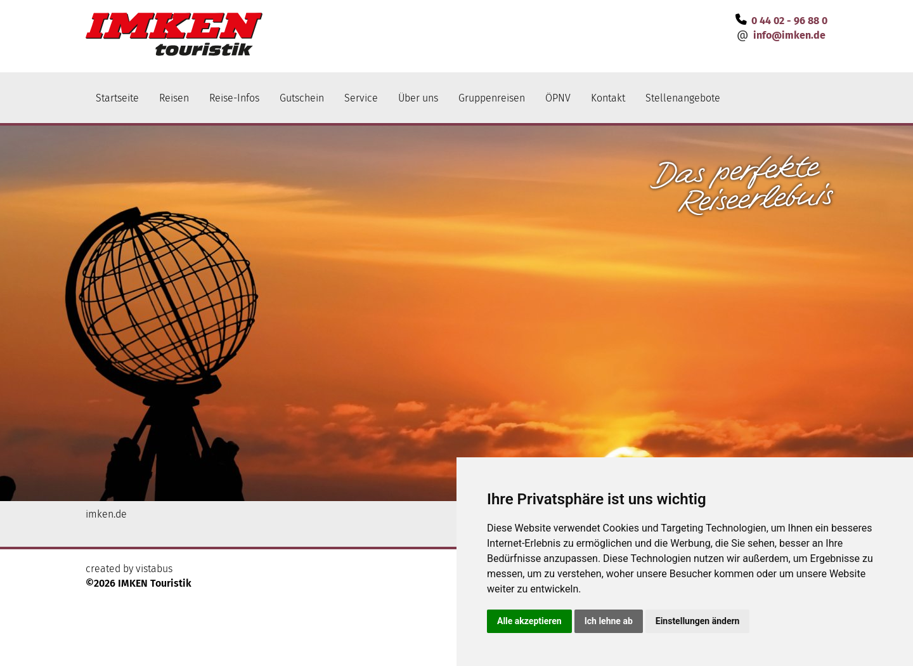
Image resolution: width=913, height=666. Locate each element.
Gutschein (302, 98)
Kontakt (608, 98)
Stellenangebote (682, 98)
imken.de (106, 514)
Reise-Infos (234, 98)
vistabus (154, 569)
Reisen (174, 98)
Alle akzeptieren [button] (529, 621)
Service (361, 98)
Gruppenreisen (491, 98)
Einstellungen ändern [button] (698, 621)
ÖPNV (558, 98)
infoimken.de (789, 35)
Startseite (117, 98)
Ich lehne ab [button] (609, 621)
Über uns (418, 98)
